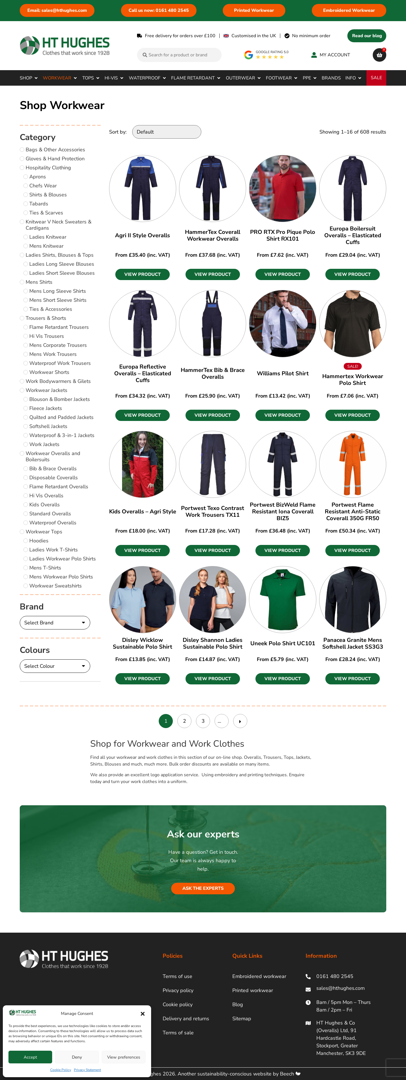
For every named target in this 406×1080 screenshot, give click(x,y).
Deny (77, 1057)
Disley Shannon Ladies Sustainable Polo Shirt (212, 643)
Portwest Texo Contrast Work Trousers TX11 (212, 511)
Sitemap (241, 1018)
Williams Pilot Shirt (283, 373)
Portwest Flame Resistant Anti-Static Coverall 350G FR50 (352, 511)
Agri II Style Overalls (142, 235)
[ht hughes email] (342, 989)
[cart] (379, 55)
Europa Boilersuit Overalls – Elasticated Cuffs (352, 235)
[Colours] (55, 666)
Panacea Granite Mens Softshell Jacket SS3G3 (352, 643)
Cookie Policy (60, 1070)
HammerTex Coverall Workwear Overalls (212, 235)
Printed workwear (252, 990)
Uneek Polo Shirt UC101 (282, 643)
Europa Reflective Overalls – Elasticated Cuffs (142, 373)
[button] (142, 1014)
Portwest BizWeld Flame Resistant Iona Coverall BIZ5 (282, 511)
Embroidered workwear (259, 976)
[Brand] (55, 622)
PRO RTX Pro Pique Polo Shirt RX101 (282, 235)
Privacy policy (178, 990)
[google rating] (266, 54)
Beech (290, 1073)
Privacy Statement (87, 1070)
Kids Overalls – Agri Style (142, 511)
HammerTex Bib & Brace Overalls (213, 373)
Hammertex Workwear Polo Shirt (352, 379)
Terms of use (177, 976)
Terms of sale (178, 1032)
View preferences (123, 1057)
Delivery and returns (186, 1018)
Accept (30, 1057)
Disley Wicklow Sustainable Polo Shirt (142, 643)
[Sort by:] (166, 132)
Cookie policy (178, 1004)
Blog (237, 1004)
